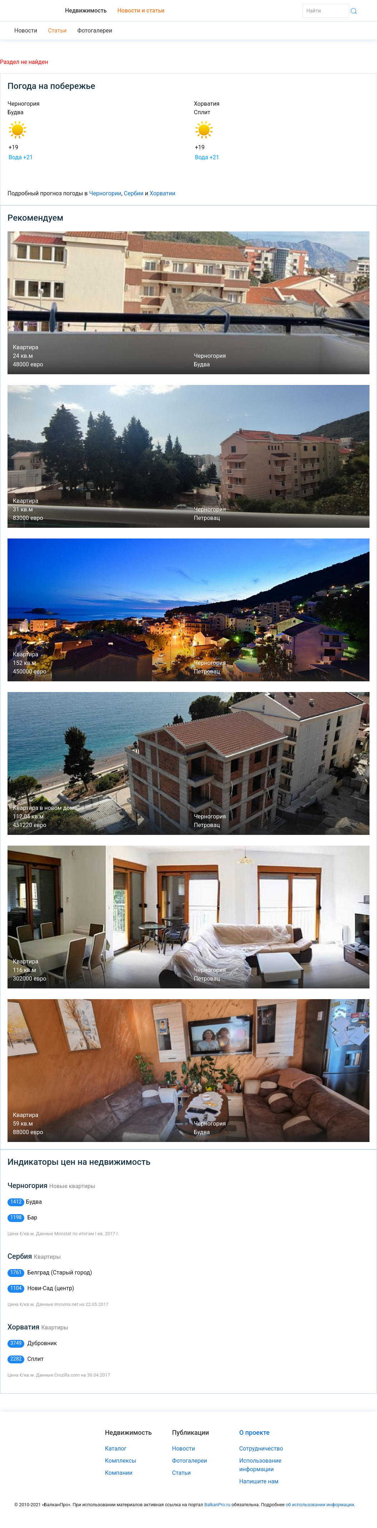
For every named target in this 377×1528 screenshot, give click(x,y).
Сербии (134, 193)
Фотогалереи (94, 30)
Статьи (57, 30)
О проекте (254, 1432)
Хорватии (162, 193)
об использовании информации (320, 1504)
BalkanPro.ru (217, 1504)
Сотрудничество (261, 1448)
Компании (119, 1472)
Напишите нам (258, 1481)
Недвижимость (85, 10)
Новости (25, 30)
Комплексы (120, 1460)
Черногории (105, 193)
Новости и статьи (140, 10)
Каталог (116, 1448)
